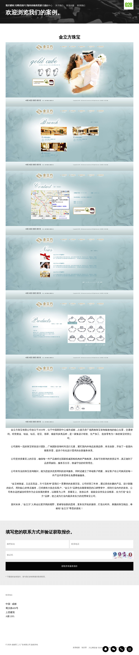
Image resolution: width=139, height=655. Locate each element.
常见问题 (70, 5)
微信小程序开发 (34, 5)
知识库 (84, 648)
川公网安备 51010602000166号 (101, 648)
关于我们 (59, 5)
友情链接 (76, 648)
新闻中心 (48, 5)
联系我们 (81, 5)
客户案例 (10, 5)
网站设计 (21, 5)
